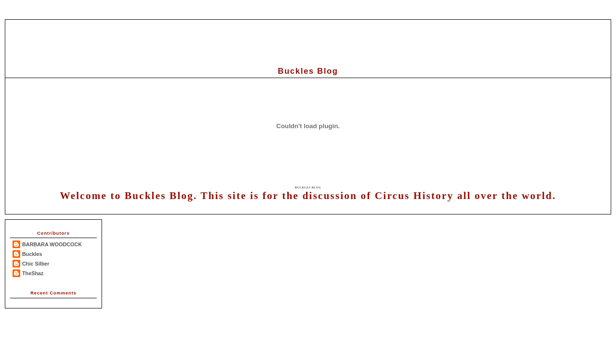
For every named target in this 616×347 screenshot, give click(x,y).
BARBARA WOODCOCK (52, 244)
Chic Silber (36, 264)
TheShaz (33, 273)
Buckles (32, 254)
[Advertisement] (308, 41)
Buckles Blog (308, 187)
